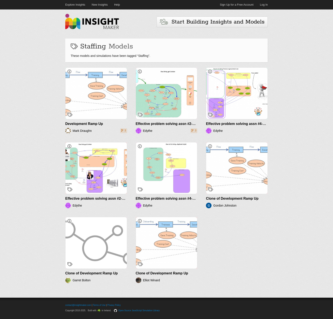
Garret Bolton (81, 280)
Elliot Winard (151, 280)
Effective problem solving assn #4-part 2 (169, 198)
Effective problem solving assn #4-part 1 (239, 124)
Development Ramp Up (84, 124)
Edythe (147, 130)
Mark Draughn (82, 130)
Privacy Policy (114, 305)
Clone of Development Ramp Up (232, 198)
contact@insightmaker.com (78, 305)
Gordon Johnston (224, 205)
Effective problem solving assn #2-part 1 (169, 124)
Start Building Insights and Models (212, 22)
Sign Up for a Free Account (237, 4)
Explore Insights (75, 4)
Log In (264, 4)
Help (117, 4)
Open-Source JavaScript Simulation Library (139, 310)
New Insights (100, 4)
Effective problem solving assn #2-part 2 (98, 198)
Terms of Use (99, 305)
